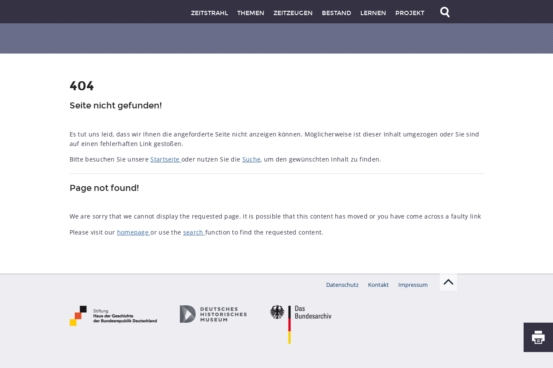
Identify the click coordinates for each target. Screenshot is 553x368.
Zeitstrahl (209, 13)
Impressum (413, 285)
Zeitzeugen (293, 13)
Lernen (373, 13)
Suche (251, 159)
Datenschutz (342, 285)
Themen (250, 13)
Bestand (336, 13)
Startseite (165, 159)
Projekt (409, 13)
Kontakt (378, 285)
